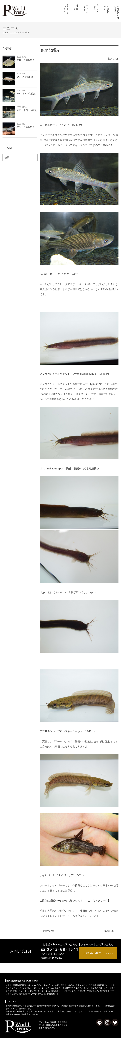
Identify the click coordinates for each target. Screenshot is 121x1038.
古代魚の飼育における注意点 (43, 1011)
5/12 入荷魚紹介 (26, 60)
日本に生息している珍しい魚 (100, 1011)
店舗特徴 (66, 11)
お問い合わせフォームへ (97, 953)
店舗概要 (106, 11)
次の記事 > (110, 931)
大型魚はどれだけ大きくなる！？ (72, 1011)
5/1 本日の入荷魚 (26, 93)
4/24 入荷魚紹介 (26, 126)
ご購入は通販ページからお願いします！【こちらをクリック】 (75, 900)
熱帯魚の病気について (28, 1008)
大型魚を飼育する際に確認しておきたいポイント (82, 1005)
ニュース (86, 11)
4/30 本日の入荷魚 (27, 110)
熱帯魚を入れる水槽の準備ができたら (22, 1014)
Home (5, 32)
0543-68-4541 (63, 949)
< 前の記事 (48, 931)
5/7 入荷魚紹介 (25, 76)
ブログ (96, 11)
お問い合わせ (116, 11)
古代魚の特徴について (15, 1005)
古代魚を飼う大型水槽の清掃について (43, 1005)
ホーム (55, 11)
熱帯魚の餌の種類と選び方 (17, 1011)
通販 (76, 11)
